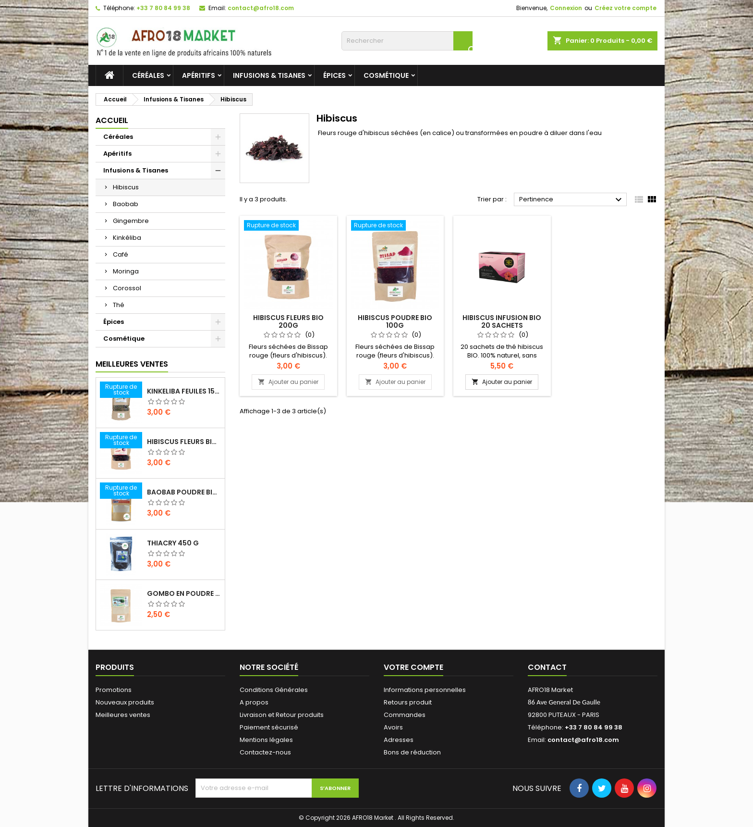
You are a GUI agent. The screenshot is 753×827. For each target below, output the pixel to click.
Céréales (148, 75)
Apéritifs (198, 75)
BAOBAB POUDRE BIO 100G (184, 492)
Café (120, 254)
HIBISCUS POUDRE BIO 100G (395, 321)
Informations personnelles (425, 689)
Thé (118, 304)
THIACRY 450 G (173, 543)
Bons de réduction (412, 752)
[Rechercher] (407, 40)
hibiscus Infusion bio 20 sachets (501, 321)
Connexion (566, 8)
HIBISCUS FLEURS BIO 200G (184, 441)
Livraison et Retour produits (282, 714)
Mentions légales (266, 739)
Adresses (398, 739)
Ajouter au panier (288, 382)
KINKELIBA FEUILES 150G (184, 391)
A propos (254, 702)
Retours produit (408, 702)
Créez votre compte (625, 8)
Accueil (112, 120)
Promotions (114, 689)
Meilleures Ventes (132, 364)
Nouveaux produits (125, 702)
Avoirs (393, 727)
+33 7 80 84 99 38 (163, 8)
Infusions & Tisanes (269, 75)
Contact (547, 667)
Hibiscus (126, 187)
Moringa (126, 271)
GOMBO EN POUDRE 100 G (184, 593)
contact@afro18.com (261, 8)
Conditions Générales (274, 689)
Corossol (127, 288)
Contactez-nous (265, 752)
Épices (334, 75)
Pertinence (571, 200)
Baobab (125, 204)
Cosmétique (386, 75)
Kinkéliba (127, 237)
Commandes (404, 714)
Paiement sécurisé (269, 727)
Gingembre (131, 220)
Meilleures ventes (123, 714)
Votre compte (413, 667)
